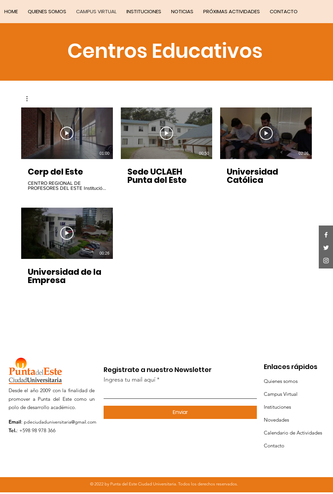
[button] (30, 98)
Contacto (274, 445)
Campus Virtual (281, 394)
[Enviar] (180, 412)
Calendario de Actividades (293, 433)
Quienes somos (281, 381)
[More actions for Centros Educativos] (30, 98)
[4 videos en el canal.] (166, 199)
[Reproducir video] (66, 133)
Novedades (276, 420)
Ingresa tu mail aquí (129, 380)
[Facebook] (326, 234)
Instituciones (277, 407)
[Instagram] (326, 260)
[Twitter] (326, 247)
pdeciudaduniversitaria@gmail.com (60, 422)
